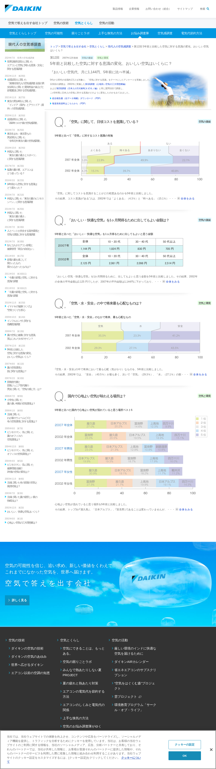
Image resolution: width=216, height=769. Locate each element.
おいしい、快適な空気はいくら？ (23, 511)
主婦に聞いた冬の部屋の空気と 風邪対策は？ (22, 484)
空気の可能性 (54, 33)
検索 (202, 8)
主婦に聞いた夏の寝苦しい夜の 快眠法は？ (22, 499)
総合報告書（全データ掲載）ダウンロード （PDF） (77, 98)
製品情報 (118, 8)
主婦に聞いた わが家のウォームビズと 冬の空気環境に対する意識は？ (22, 418)
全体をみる (188, 198)
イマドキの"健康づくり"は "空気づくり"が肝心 (19, 308)
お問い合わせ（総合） (158, 8)
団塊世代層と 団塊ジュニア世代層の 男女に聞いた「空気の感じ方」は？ (24, 386)
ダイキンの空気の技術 (27, 648)
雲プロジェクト (125, 696)
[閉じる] (211, 749)
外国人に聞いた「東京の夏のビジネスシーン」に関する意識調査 (25, 200)
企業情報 (134, 8)
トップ (54, 46)
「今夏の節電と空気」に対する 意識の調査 (22, 279)
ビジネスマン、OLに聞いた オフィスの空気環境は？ (20, 452)
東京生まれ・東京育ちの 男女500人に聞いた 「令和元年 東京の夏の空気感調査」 (24, 137)
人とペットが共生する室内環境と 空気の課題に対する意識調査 (23, 232)
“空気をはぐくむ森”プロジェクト (134, 685)
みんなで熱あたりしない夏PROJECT (82, 672)
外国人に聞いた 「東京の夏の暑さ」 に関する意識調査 (16, 216)
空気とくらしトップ (22, 33)
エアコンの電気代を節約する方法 (84, 694)
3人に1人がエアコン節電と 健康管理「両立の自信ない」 (21, 247)
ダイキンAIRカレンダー (131, 661)
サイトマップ (185, 8)
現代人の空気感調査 (119, 46)
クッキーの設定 (185, 744)
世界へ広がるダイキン (27, 664)
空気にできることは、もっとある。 (84, 650)
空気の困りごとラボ (77, 661)
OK (184, 755)
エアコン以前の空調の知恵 (30, 673)
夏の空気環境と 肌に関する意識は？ (16, 369)
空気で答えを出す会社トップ (27, 23)
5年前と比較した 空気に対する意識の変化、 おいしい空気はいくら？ (20, 353)
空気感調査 (165, 33)
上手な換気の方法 (110, 33)
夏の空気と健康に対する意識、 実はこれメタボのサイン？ (22, 337)
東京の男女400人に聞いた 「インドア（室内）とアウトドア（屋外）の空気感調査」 (25, 105)
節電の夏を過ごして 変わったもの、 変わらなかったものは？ (19, 263)
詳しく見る (19, 600)
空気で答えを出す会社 (73, 46)
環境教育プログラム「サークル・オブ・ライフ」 (135, 707)
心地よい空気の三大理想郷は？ (22, 522)
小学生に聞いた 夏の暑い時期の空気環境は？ (21, 401)
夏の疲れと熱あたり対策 (80, 683)
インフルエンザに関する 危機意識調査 (19, 322)
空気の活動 (120, 640)
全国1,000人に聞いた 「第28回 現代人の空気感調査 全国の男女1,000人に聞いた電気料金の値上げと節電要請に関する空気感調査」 (25, 85)
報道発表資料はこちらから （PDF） (69, 103)
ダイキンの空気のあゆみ (29, 656)
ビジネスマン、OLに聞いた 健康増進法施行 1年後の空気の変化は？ (20, 468)
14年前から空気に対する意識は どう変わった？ (22, 186)
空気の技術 (17, 640)
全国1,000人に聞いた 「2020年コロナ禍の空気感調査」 (23, 121)
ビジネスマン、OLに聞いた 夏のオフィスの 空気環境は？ (20, 436)
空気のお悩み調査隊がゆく (82, 726)
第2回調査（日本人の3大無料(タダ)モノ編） (78, 88)
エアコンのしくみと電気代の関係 (84, 707)
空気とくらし (97, 46)
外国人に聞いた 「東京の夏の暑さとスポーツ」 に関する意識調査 (22, 155)
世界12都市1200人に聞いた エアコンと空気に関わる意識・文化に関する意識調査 (25, 65)
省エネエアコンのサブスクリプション (135, 672)
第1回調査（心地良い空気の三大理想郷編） (106, 84)
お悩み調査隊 (140, 33)
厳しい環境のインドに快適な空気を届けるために (135, 650)
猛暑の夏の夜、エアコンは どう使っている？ (20, 171)
